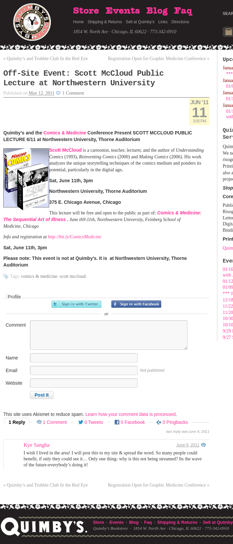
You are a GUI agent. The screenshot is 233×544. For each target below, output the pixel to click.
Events (123, 11)
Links (163, 22)
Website (14, 383)
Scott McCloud (65, 150)
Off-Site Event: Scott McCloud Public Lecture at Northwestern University (83, 78)
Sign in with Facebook (136, 304)
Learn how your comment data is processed (130, 414)
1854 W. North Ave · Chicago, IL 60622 (110, 31)
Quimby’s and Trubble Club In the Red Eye (45, 58)
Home (78, 22)
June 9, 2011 (187, 445)
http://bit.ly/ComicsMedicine (74, 236)
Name (12, 357)
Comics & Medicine (65, 132)
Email (11, 370)
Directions (180, 22)
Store (86, 11)
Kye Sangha (37, 445)
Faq (183, 11)
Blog (157, 11)
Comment (16, 325)
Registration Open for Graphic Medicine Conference (158, 58)
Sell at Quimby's (140, 22)
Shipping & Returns (105, 22)
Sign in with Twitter (76, 304)
